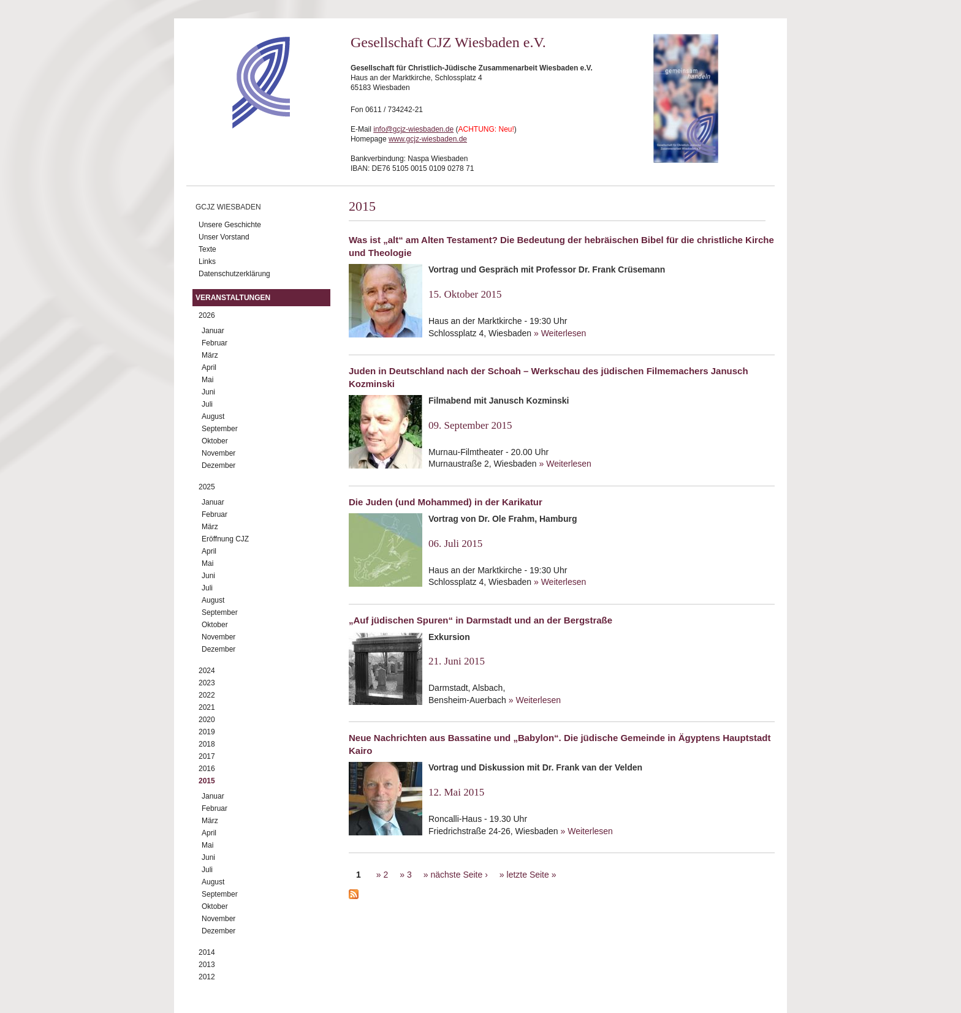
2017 (207, 756)
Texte (207, 249)
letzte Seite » (531, 874)
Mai (207, 379)
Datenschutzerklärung (234, 273)
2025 (207, 487)
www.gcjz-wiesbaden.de (428, 139)
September (220, 428)
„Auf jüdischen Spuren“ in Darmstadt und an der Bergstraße (480, 620)
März (210, 355)
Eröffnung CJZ (225, 539)
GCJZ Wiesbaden (228, 207)
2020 (207, 719)
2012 (207, 977)
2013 (207, 964)
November (218, 453)
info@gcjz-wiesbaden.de (413, 129)
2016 (207, 768)
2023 (207, 683)
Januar (213, 330)
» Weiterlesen (560, 333)
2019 (207, 732)
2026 (207, 315)
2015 (207, 781)
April (209, 367)
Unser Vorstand (224, 237)
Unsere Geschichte (230, 224)
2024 (207, 670)
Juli (207, 404)
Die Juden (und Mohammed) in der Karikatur (445, 502)
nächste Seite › (458, 874)
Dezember (218, 465)
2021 (207, 707)
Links (207, 261)
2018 (207, 744)
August (213, 416)
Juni (208, 392)
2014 (207, 952)
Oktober (215, 441)
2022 (207, 695)
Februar (214, 343)
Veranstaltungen (233, 297)
